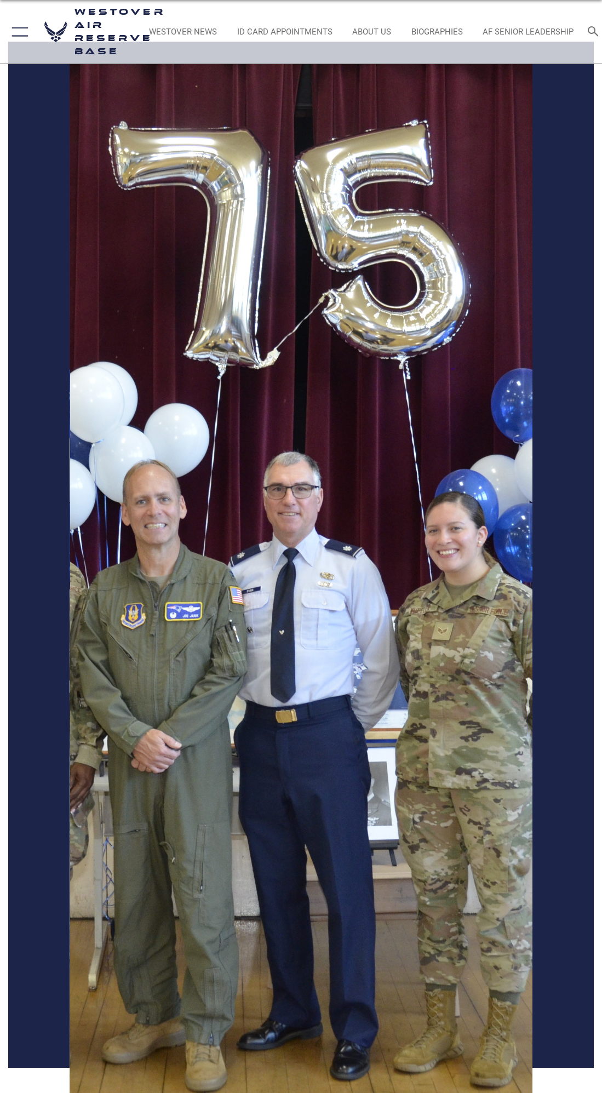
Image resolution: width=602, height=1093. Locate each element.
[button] (18, 32)
